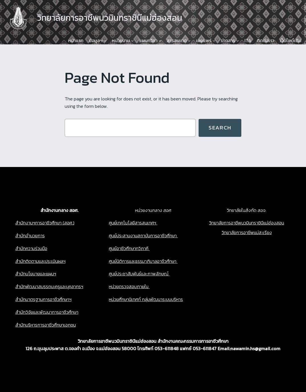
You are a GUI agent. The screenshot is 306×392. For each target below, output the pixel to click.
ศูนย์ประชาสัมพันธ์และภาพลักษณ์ (138, 273)
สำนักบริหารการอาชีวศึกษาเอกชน (45, 324)
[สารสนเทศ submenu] (189, 40)
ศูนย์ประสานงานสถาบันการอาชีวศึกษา (143, 235)
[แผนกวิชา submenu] (160, 40)
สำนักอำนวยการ (30, 235)
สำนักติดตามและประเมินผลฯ (40, 261)
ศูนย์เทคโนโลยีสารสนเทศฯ (132, 222)
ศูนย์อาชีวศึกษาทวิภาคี (128, 248)
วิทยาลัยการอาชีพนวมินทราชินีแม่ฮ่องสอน (246, 222)
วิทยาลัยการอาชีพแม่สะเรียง (247, 232)
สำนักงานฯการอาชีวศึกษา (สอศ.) (44, 222)
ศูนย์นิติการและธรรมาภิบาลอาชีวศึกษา (142, 261)
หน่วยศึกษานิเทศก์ (125, 299)
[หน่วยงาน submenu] (132, 40)
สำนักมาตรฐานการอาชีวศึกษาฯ (43, 299)
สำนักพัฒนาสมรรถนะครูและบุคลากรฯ (49, 286)
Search (220, 127)
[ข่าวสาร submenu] (237, 40)
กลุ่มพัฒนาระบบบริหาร (162, 299)
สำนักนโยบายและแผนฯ (35, 273)
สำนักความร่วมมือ (31, 248)
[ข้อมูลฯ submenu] (105, 40)
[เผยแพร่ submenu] (214, 40)
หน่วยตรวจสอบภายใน (128, 286)
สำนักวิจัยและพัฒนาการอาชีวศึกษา (46, 312)
